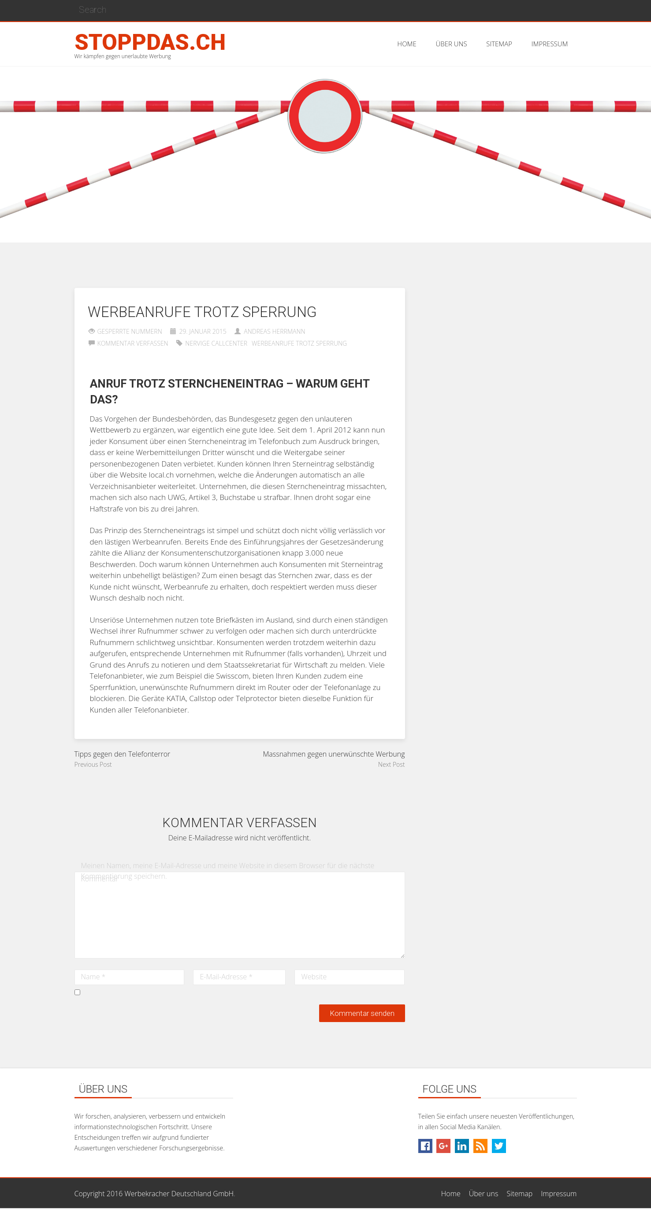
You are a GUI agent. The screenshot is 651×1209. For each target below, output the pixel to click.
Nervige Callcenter (216, 343)
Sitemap (520, 1193)
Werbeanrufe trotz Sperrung (299, 343)
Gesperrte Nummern (129, 331)
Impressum (559, 1193)
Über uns (483, 1193)
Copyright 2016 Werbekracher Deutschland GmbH (154, 1193)
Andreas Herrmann (274, 331)
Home (451, 1193)
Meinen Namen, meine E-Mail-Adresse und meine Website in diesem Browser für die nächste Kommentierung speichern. (228, 871)
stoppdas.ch (150, 42)
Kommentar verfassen (132, 343)
